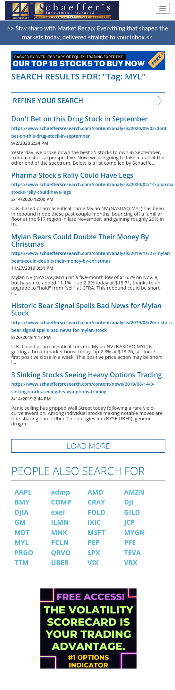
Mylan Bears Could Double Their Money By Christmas (80, 240)
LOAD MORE (88, 445)
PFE (130, 542)
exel (58, 512)
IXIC (94, 522)
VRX (131, 562)
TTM (21, 562)
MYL (21, 542)
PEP (94, 542)
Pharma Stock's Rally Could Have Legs (72, 175)
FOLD (96, 512)
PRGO (23, 552)
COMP (61, 501)
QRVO (61, 552)
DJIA (21, 512)
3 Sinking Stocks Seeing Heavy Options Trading (86, 374)
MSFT (96, 532)
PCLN (60, 542)
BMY (21, 501)
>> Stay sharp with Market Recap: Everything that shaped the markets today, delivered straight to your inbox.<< (87, 33)
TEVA (132, 552)
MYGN (134, 532)
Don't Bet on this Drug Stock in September (79, 118)
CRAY (96, 501)
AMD (96, 492)
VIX (93, 562)
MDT (22, 532)
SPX (94, 552)
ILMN (60, 522)
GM (20, 522)
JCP (129, 522)
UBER (60, 562)
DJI (128, 501)
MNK (59, 532)
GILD (132, 512)
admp (60, 492)
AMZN (134, 492)
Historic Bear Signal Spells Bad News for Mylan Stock (86, 309)
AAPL (23, 492)
